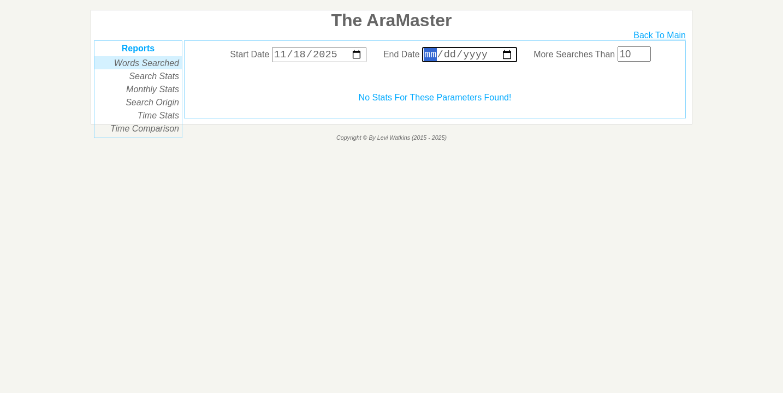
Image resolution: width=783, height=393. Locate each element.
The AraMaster (391, 20)
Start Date (299, 56)
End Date (451, 56)
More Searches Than (592, 56)
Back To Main (659, 35)
